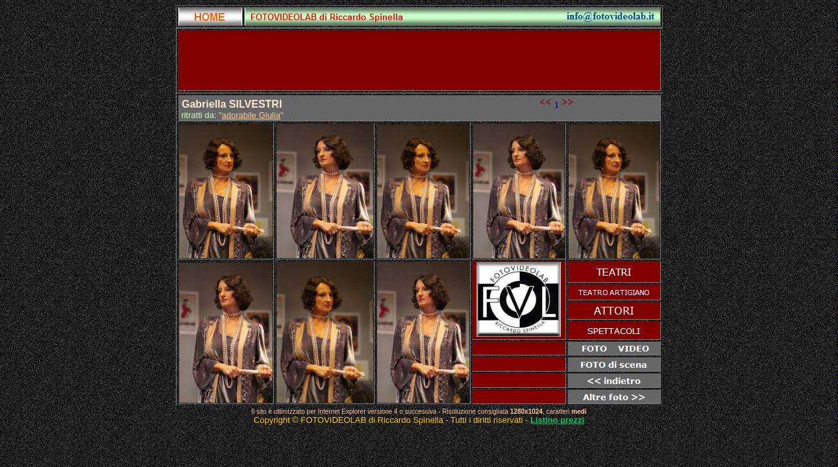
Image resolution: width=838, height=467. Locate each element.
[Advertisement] (419, 60)
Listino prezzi (557, 420)
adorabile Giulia (251, 115)
